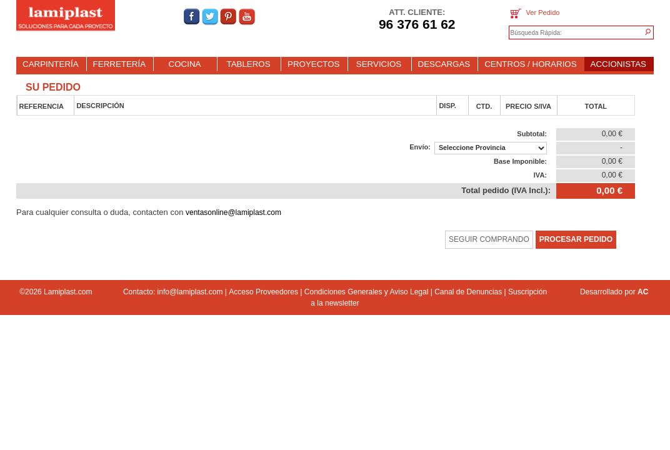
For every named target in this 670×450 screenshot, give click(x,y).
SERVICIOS (378, 64)
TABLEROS (248, 64)
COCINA (185, 64)
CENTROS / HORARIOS (530, 64)
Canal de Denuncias (468, 292)
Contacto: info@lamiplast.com (173, 292)
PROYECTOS (313, 64)
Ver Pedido (534, 13)
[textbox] (568, 33)
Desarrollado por (614, 292)
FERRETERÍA (119, 64)
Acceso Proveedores (263, 292)
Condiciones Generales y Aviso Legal (366, 292)
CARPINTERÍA (50, 64)
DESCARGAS (444, 64)
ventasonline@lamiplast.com (233, 212)
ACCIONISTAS (618, 64)
